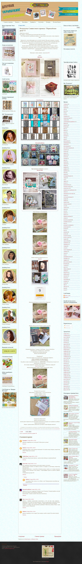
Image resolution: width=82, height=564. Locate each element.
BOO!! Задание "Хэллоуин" (74, 413)
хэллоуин (65, 265)
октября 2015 (66, 354)
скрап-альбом (66, 240)
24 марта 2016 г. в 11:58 (32, 456)
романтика (66, 232)
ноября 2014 (66, 374)
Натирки (48, 22)
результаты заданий (31, 433)
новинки (65, 200)
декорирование (66, 142)
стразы (65, 253)
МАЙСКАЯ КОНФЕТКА (73, 405)
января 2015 (66, 370)
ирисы (65, 160)
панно (65, 209)
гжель (65, 137)
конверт (65, 165)
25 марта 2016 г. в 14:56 (34, 479)
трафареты (66, 260)
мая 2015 (65, 363)
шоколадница (66, 279)
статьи (65, 247)
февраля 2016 (66, 347)
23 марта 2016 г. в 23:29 (31, 440)
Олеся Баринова (39, 99)
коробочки (66, 170)
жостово (65, 156)
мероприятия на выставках (69, 193)
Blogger (47, 561)
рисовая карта (66, 226)
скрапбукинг (66, 242)
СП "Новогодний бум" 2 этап (74, 431)
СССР (65, 114)
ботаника (65, 126)
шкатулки (65, 275)
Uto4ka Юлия (25, 456)
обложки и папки (67, 204)
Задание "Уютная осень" (73, 448)
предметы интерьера (67, 216)
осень (65, 205)
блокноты (65, 125)
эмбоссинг (66, 286)
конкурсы (65, 167)
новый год (65, 202)
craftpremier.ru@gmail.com (9, 548)
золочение (65, 158)
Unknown (24, 447)
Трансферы (25, 22)
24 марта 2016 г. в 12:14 (32, 463)
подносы (65, 214)
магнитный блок (67, 184)
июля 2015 (66, 360)
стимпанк (65, 251)
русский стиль (66, 235)
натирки (65, 198)
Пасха (65, 111)
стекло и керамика (67, 249)
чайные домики (66, 268)
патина (65, 212)
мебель (65, 191)
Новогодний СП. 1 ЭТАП (73, 465)
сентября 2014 (66, 377)
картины (65, 161)
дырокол (65, 153)
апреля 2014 (66, 386)
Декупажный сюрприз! (73, 439)
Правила (17, 22)
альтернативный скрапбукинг (69, 121)
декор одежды (66, 140)
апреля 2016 (66, 344)
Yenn (23, 499)
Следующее (21, 536)
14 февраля (66, 104)
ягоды (65, 289)
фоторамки (66, 263)
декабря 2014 (66, 372)
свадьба (65, 239)
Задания (65, 107)
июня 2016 (66, 340)
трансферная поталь (67, 256)
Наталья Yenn (40, 170)
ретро (65, 223)
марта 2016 (66, 346)
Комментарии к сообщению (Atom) (31, 539)
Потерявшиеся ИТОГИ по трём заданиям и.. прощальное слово (73, 396)
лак (64, 179)
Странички (66, 116)
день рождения (66, 146)
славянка (65, 246)
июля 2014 (66, 381)
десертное (65, 149)
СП (48, 52)
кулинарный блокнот (67, 175)
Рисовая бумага (57, 22)
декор (65, 139)
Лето (64, 109)
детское (65, 151)
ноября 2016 (66, 333)
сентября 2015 (66, 356)
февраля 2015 (66, 368)
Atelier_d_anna (67, 295)
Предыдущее (57, 536)
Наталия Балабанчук (39, 142)
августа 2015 (66, 358)
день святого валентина (68, 147)
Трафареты (33, 22)
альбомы (65, 119)
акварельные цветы (67, 118)
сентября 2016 (66, 335)
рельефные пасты (67, 221)
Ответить (24, 443)
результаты (25, 433)
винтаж (65, 133)
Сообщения (67, 325)
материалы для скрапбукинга (69, 190)
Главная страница (8, 22)
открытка (65, 207)
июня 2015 (66, 361)
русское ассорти (67, 237)
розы (64, 230)
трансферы (66, 258)
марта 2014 (66, 388)
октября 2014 (66, 375)
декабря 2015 (66, 351)
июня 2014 (66, 382)
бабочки (65, 123)
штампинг (65, 281)
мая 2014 (65, 384)
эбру (64, 284)
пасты (65, 211)
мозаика (65, 195)
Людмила (40, 258)
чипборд (65, 270)
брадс (65, 128)
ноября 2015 (66, 353)
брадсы (65, 130)
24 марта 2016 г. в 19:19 (31, 511)
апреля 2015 (66, 365)
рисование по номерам (68, 225)
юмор (65, 288)
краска (65, 172)
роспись (65, 233)
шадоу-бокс (66, 272)
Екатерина (25, 440)
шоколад (65, 277)
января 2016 (66, 349)
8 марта (65, 105)
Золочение (41, 22)
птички (65, 218)
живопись (65, 154)
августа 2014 (66, 379)
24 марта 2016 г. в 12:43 (35, 489)
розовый (65, 228)
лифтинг (65, 181)
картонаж (65, 163)
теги (64, 254)
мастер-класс (66, 188)
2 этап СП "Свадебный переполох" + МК (73, 475)
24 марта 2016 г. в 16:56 (29, 499)
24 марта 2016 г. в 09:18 (31, 447)
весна (65, 132)
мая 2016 (65, 342)
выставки (65, 135)
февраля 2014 (66, 389)
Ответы (25, 477)
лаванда (65, 177)
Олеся (36, 366)
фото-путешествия (67, 261)
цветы (65, 267)
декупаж (65, 144)
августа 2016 (66, 337)
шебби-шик (66, 274)
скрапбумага (66, 244)
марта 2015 (66, 367)
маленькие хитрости (67, 186)
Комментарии (67, 327)
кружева (65, 174)
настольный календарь (68, 197)
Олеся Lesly (25, 463)
